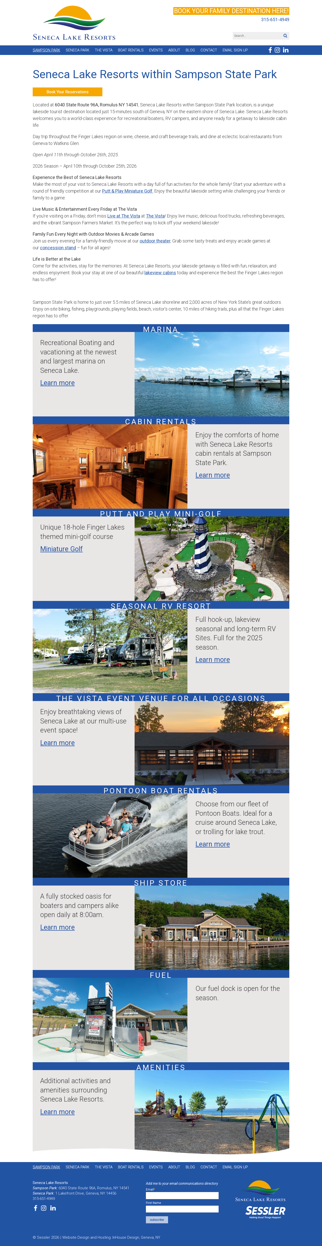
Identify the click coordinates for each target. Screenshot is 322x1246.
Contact (208, 50)
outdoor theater (155, 241)
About (174, 50)
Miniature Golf (61, 549)
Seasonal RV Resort (161, 606)
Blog (190, 50)
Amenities (161, 1067)
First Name (153, 1203)
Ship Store (161, 883)
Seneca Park (77, 50)
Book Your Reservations (68, 91)
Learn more (57, 383)
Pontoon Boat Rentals (161, 790)
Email (150, 1189)
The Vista (103, 50)
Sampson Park (46, 50)
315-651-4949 (275, 19)
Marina (161, 329)
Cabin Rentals (161, 421)
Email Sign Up (235, 50)
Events (156, 50)
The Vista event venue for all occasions (161, 698)
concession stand (58, 247)
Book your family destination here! (231, 11)
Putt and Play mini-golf (161, 513)
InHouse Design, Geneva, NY (136, 1237)
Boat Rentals (131, 50)
